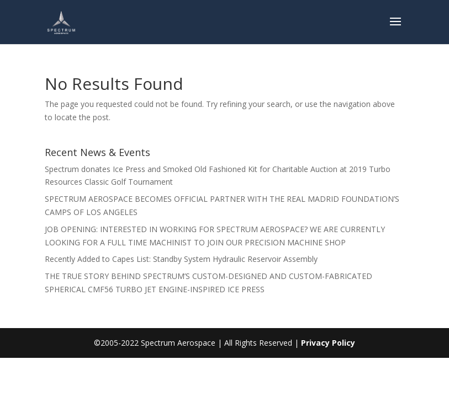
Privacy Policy (328, 342)
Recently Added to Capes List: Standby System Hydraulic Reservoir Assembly (181, 259)
